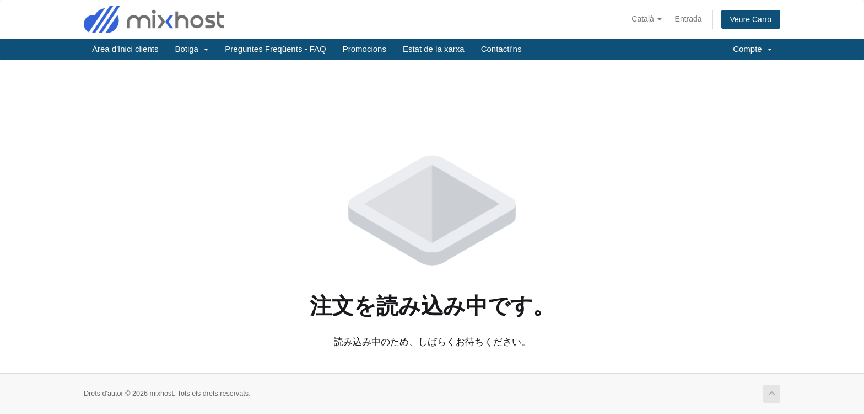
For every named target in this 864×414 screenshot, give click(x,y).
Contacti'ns (501, 49)
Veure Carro (750, 19)
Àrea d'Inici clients (125, 49)
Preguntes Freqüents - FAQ (275, 49)
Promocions (364, 49)
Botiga (191, 49)
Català (646, 18)
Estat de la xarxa (434, 49)
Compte (752, 49)
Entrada (688, 18)
